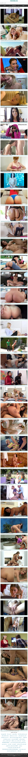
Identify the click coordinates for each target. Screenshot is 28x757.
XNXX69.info (14, 1)
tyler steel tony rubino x (5, 742)
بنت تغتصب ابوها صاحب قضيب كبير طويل (16, 737)
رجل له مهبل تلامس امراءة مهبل (11, 750)
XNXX (5, 5)
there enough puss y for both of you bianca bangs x (10, 749)
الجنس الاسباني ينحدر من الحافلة (16, 740)
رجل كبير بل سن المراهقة (13, 735)
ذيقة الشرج (20, 745)
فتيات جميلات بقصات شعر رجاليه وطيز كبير (14, 747)
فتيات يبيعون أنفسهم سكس (22, 735)
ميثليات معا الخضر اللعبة (5, 735)
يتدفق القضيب (25, 737)
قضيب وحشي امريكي (22, 749)
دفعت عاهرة (19, 750)
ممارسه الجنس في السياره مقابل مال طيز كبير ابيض (18, 742)
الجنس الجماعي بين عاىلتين (7, 740)
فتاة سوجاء (23, 740)
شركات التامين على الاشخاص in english (12, 745)
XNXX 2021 (14, 5)
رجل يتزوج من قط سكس (5, 737)
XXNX (23, 5)
